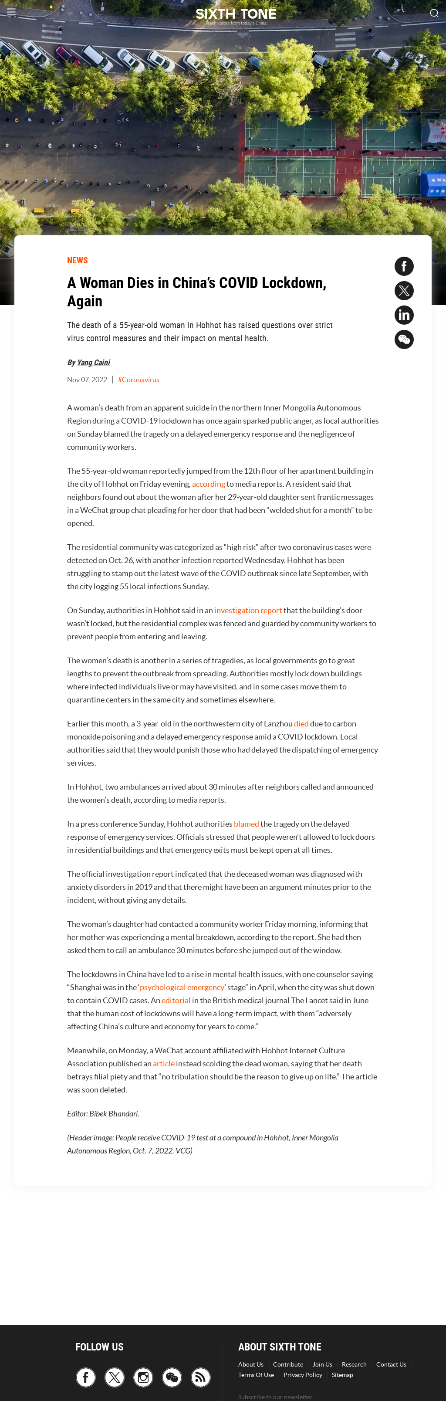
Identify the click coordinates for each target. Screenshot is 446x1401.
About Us (251, 1364)
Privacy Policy (303, 1374)
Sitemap (342, 1374)
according (208, 483)
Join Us (322, 1364)
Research (354, 1364)
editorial (176, 1000)
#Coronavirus (138, 379)
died (301, 723)
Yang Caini (93, 362)
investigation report (248, 610)
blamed (246, 823)
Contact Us (391, 1364)
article (164, 1063)
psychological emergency (182, 987)
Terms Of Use (256, 1374)
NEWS (77, 260)
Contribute (288, 1364)
